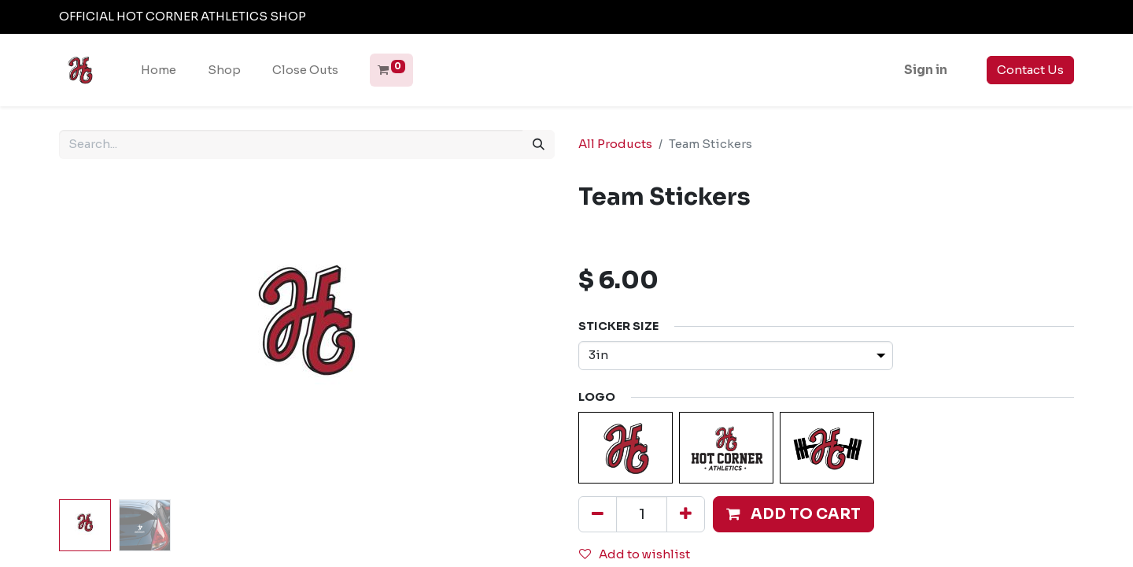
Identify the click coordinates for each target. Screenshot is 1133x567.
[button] (793, 514)
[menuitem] (158, 70)
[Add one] (685, 514)
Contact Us (1030, 69)
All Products (615, 143)
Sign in (925, 69)
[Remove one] (597, 514)
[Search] (538, 144)
